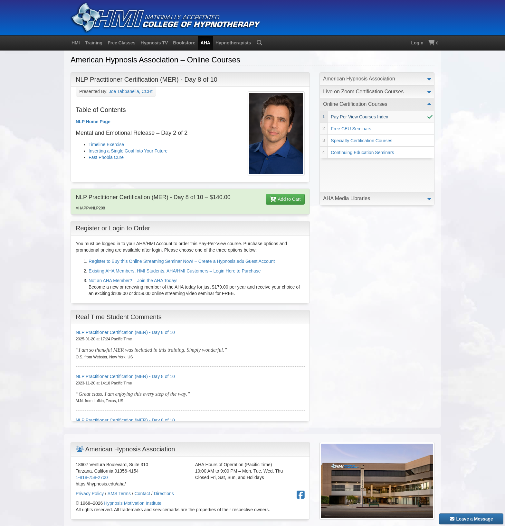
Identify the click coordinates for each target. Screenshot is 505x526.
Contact (142, 493)
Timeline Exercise (106, 144)
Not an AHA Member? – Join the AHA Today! (133, 280)
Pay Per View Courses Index (359, 116)
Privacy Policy (90, 493)
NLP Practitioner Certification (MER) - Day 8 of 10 (125, 332)
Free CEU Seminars (351, 128)
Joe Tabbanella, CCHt (131, 91)
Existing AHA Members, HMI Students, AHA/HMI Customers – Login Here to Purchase (175, 270)
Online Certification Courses (355, 104)
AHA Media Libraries (346, 164)
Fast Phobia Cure (106, 157)
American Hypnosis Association (359, 78)
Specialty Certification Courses (361, 140)
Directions (164, 493)
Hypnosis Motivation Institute (132, 503)
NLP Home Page (93, 121)
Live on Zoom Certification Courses (363, 91)
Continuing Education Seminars (362, 152)
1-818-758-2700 (92, 477)
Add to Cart (285, 199)
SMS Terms (119, 493)
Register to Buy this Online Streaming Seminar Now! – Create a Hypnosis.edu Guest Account (182, 261)
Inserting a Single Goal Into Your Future (128, 150)
